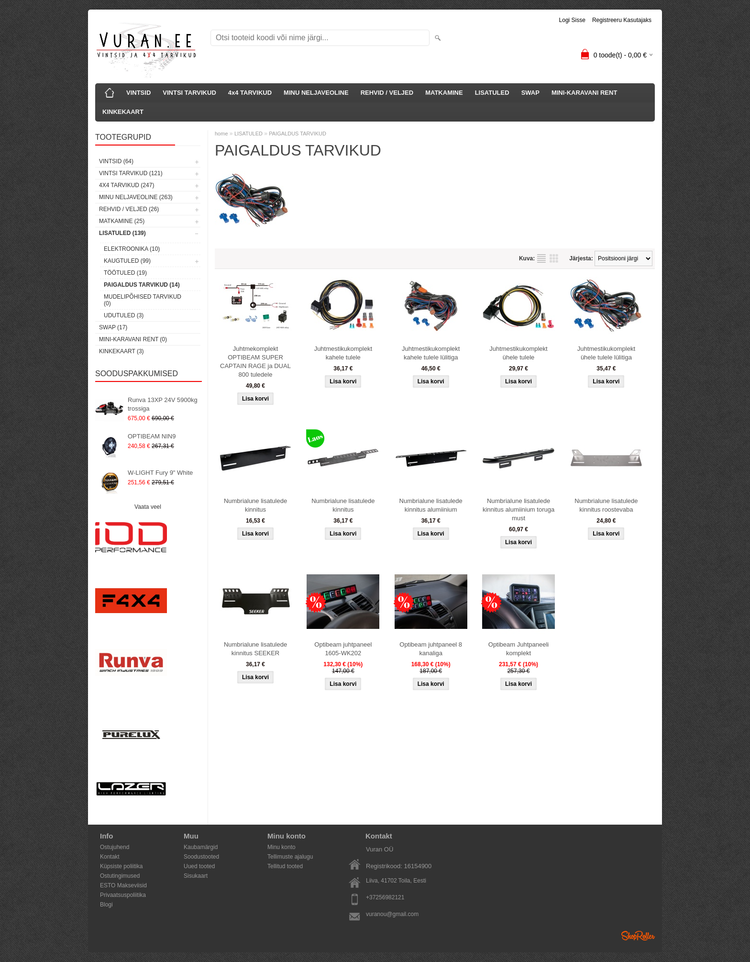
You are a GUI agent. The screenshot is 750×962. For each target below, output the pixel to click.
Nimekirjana (541, 258)
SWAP (530, 92)
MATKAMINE (444, 92)
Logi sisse (572, 20)
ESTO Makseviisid (123, 885)
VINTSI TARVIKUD (189, 92)
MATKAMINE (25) (121, 221)
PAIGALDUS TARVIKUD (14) (142, 284)
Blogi (106, 904)
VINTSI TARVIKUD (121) (131, 173)
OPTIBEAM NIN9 (152, 436)
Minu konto (281, 847)
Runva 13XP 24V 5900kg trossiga (163, 404)
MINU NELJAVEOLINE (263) (136, 197)
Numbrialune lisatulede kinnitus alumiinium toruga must (518, 509)
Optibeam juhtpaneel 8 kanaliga (430, 649)
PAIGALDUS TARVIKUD (297, 133)
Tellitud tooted (285, 866)
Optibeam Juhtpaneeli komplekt (518, 649)
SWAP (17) (113, 327)
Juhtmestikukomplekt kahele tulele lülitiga (431, 353)
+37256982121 (385, 897)
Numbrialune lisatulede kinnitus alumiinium (431, 505)
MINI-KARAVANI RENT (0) (133, 339)
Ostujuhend (114, 847)
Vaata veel (147, 506)
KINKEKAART (122, 111)
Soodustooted (201, 856)
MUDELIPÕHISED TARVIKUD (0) (142, 300)
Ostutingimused (120, 876)
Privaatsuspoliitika (123, 895)
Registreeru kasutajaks (621, 20)
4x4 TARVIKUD (250, 92)
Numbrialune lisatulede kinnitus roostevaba (606, 505)
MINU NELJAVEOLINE (316, 92)
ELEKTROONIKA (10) (132, 249)
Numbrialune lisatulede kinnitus (255, 505)
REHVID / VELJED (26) (129, 209)
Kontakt (110, 856)
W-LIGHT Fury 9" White (160, 472)
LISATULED (492, 92)
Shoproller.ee (638, 935)
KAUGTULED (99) (127, 260)
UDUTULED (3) (123, 315)
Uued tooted (199, 866)
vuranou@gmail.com (392, 914)
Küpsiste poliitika (121, 866)
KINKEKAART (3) (121, 351)
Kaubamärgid (201, 847)
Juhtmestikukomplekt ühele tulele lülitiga (606, 353)
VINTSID (138, 92)
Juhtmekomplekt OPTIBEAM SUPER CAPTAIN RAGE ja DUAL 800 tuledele (255, 361)
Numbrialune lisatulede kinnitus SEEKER (255, 649)
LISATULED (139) (122, 233)
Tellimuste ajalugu (290, 856)
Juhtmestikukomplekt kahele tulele (343, 353)
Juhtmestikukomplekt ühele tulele (518, 353)
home (221, 133)
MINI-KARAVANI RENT (584, 92)
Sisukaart (196, 876)
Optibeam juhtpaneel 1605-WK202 (343, 649)
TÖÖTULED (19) (125, 272)
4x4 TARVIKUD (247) (126, 185)
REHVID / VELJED (387, 92)
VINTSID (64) (116, 161)
